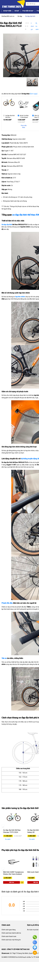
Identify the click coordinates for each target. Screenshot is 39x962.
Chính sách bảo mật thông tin (11, 940)
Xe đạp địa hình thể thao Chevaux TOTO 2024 (12, 831)
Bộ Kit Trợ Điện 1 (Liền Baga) (24, 116)
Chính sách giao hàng (8, 930)
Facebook (35, 947)
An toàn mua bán (32, 930)
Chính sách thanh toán (9, 936)
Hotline (35, 937)
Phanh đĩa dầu (7, 603)
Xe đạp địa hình (7, 224)
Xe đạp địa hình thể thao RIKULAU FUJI (10, 116)
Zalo (35, 942)
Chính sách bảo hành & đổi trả (11, 933)
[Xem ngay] (33, 94)
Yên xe (4, 658)
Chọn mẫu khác (24, 126)
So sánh (6, 839)
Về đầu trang (35, 953)
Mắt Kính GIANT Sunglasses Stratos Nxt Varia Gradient (13, 873)
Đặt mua (11, 882)
